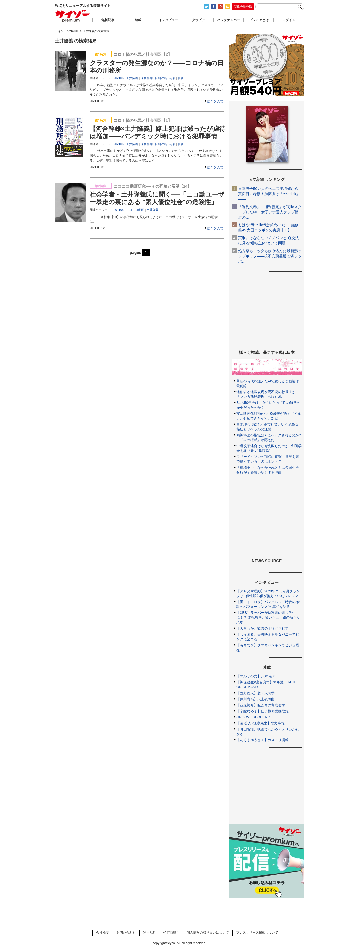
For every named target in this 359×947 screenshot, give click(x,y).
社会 (181, 78)
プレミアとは (259, 20)
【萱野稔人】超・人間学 (255, 693)
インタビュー (168, 20)
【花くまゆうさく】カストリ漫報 (262, 740)
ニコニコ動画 (135, 210)
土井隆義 (132, 78)
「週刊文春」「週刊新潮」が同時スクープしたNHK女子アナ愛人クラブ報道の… (270, 212)
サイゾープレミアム (72, 16)
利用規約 (149, 932)
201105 (119, 210)
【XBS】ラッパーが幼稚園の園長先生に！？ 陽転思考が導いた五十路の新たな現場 (268, 617)
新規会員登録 (243, 6)
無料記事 (107, 20)
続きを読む (215, 101)
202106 (119, 78)
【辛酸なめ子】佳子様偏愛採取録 (262, 711)
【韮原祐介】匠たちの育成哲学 (260, 705)
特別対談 (161, 78)
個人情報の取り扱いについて (208, 932)
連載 (138, 20)
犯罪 (172, 78)
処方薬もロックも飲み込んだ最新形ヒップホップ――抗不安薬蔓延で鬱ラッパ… (270, 256)
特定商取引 (171, 932)
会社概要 (102, 932)
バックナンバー (228, 20)
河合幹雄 (147, 78)
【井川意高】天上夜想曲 (255, 699)
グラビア (198, 20)
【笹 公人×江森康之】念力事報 (260, 723)
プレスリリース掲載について (257, 932)
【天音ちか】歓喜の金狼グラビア (262, 628)
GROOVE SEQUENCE (254, 717)
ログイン (288, 20)
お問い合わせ (126, 932)
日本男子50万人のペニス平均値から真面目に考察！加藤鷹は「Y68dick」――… (269, 193)
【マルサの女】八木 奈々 (256, 676)
